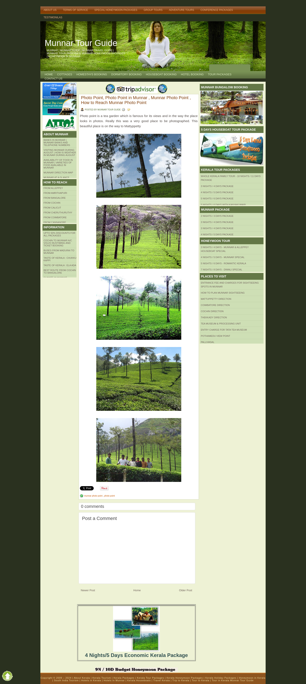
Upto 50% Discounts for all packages (59, 234)
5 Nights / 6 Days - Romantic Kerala (223, 263)
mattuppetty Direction (216, 299)
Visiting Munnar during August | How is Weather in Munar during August (60, 152)
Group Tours (153, 10)
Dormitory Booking (126, 74)
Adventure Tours (181, 10)
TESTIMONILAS (53, 17)
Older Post (185, 590)
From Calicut (52, 207)
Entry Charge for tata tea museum (224, 329)
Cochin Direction (212, 311)
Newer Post (88, 590)
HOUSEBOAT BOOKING (161, 74)
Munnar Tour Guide (81, 43)
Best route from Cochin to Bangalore (60, 271)
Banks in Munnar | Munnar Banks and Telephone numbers (57, 142)
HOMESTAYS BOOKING (91, 74)
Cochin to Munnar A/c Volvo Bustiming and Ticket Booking (58, 243)
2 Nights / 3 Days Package (217, 216)
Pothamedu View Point (215, 336)
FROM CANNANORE (55, 222)
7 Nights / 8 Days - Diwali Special (221, 269)
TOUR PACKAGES (219, 74)
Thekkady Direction (214, 317)
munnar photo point (93, 496)
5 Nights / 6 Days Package (217, 198)
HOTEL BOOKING (192, 74)
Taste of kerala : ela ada (60, 265)
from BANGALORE (55, 198)
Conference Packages (217, 10)
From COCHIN (52, 202)
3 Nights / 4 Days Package (217, 186)
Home (49, 74)
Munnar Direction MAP (58, 172)
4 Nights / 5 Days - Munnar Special (223, 257)
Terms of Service (75, 10)
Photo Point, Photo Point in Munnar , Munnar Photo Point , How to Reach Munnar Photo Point (136, 100)
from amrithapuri (55, 193)
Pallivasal (207, 342)
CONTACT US (53, 78)
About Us (50, 10)
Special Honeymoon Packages (115, 10)
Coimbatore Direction (215, 305)
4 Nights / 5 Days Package (217, 192)
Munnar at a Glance (56, 177)
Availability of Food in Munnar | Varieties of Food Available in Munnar (58, 164)
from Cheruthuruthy (58, 212)
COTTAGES (64, 74)
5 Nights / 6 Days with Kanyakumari (223, 204)
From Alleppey (53, 188)
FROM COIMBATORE (55, 217)
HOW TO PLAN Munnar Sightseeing (223, 292)
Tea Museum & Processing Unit (221, 323)
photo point (109, 496)
